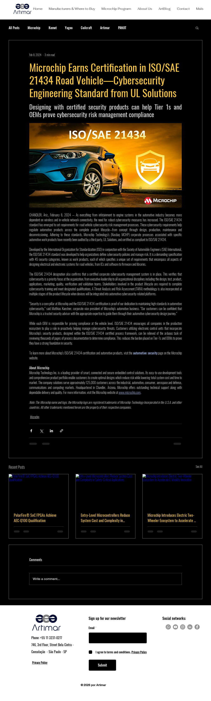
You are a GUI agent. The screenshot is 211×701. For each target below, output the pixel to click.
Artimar (105, 28)
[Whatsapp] (168, 627)
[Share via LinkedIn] (51, 431)
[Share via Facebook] (31, 431)
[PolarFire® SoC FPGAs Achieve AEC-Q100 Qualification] (38, 490)
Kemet (53, 28)
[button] (72, 9)
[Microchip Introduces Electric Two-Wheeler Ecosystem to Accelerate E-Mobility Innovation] (172, 490)
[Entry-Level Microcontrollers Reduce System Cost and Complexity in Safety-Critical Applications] (105, 490)
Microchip (34, 28)
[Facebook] (197, 627)
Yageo (69, 28)
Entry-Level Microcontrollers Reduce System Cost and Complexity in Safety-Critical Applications (105, 517)
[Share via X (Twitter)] (41, 431)
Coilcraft (86, 28)
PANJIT (122, 28)
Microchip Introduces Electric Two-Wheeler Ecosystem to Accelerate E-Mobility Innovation (172, 517)
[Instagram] (182, 627)
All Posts (14, 28)
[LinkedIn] (189, 627)
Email (92, 627)
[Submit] (102, 665)
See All (199, 466)
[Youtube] (175, 627)
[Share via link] (61, 431)
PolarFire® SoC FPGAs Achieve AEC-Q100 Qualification (35, 517)
